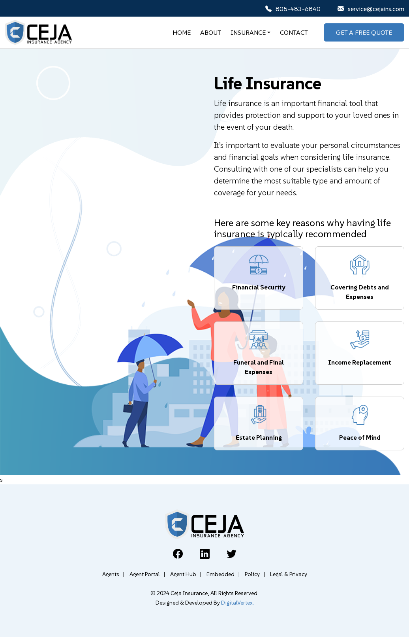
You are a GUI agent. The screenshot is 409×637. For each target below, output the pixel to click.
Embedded (223, 574)
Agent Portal (147, 574)
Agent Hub (185, 574)
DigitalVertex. (237, 602)
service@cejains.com (371, 9)
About (210, 32)
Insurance (248, 32)
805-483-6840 (293, 9)
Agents (113, 574)
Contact (294, 32)
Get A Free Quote (364, 32)
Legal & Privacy (288, 574)
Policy (255, 574)
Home (182, 32)
